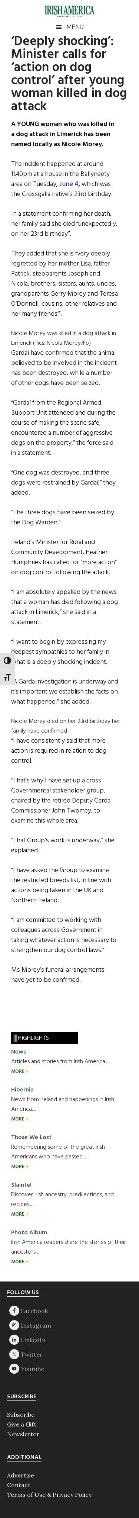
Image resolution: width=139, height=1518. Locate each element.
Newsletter (23, 1434)
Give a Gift (21, 1424)
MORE (18, 1071)
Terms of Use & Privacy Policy (49, 1494)
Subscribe (20, 1414)
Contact (18, 1485)
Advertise (20, 1475)
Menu (75, 26)
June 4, (69, 184)
